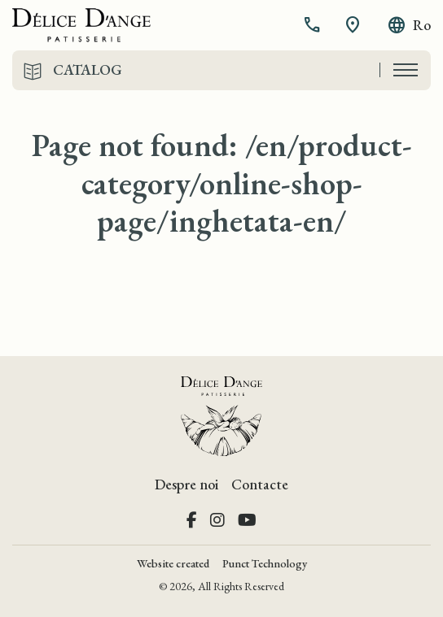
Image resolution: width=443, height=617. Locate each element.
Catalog (87, 70)
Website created (173, 563)
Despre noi (186, 484)
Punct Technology (264, 563)
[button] (314, 25)
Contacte (259, 484)
